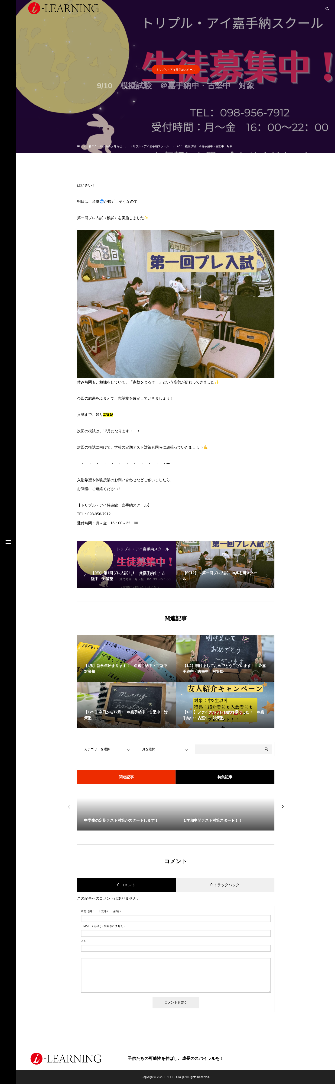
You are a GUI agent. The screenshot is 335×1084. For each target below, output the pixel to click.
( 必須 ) (101, 911)
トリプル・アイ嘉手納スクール (175, 71)
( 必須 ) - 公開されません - (103, 926)
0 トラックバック (224, 885)
